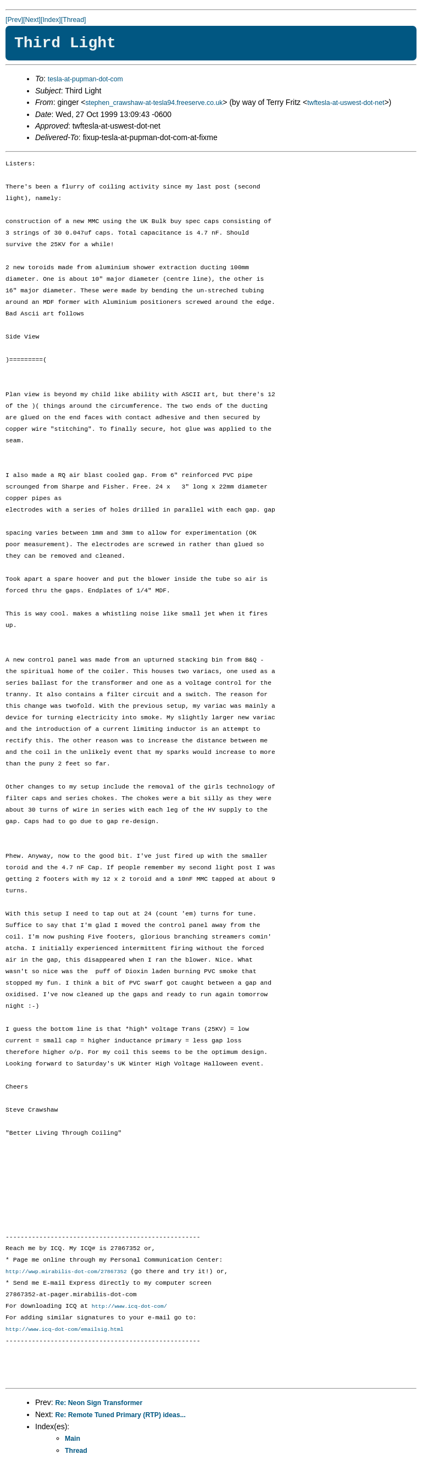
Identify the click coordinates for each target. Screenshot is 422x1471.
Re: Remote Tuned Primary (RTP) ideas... (120, 1416)
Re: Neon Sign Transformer (99, 1404)
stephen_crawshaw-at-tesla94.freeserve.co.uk (154, 103)
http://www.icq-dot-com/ (129, 1307)
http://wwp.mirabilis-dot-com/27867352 (66, 1272)
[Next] (32, 20)
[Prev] (14, 20)
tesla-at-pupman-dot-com (85, 79)
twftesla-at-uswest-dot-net (345, 103)
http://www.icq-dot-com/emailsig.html (64, 1330)
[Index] (51, 20)
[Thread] (73, 20)
